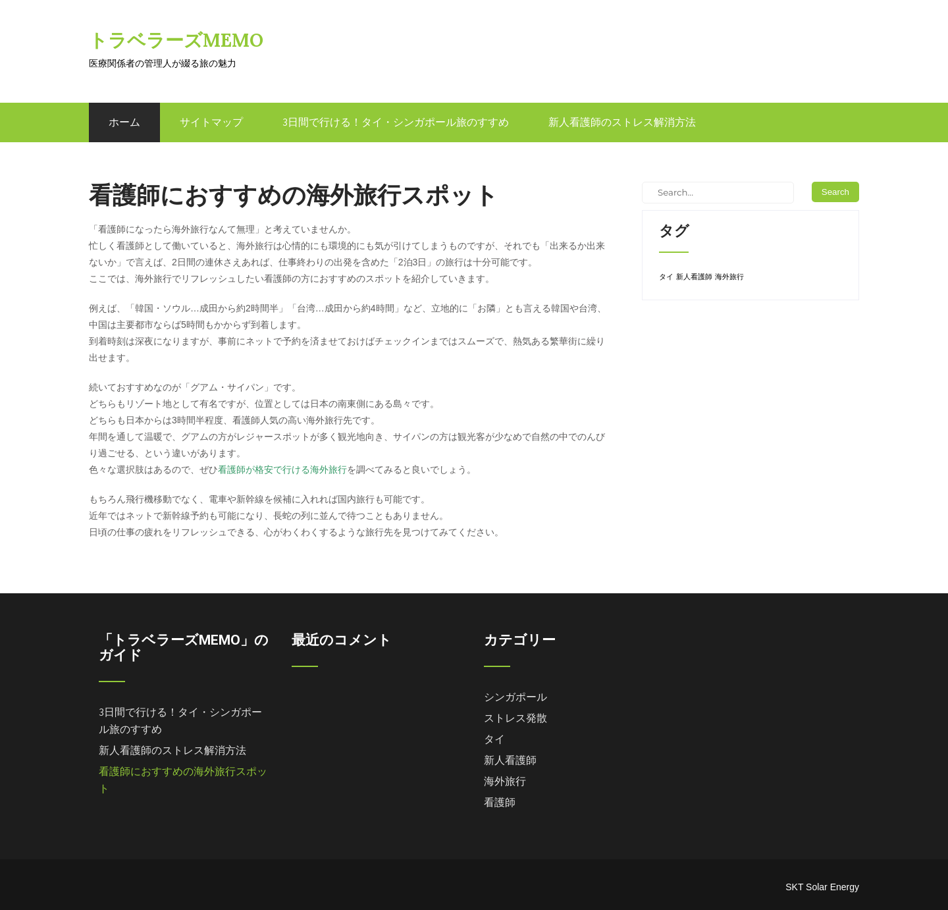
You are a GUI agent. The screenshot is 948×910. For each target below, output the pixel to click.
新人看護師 (510, 760)
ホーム (124, 122)
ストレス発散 (515, 718)
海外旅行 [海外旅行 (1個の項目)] (729, 277)
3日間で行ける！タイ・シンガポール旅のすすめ (395, 122)
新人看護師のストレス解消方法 (622, 122)
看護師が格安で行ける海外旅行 (282, 469)
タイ (494, 739)
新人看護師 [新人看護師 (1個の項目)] (694, 277)
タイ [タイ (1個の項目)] (666, 277)
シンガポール (515, 697)
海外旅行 (505, 781)
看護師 (499, 802)
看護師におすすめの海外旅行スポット (183, 779)
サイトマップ (211, 122)
